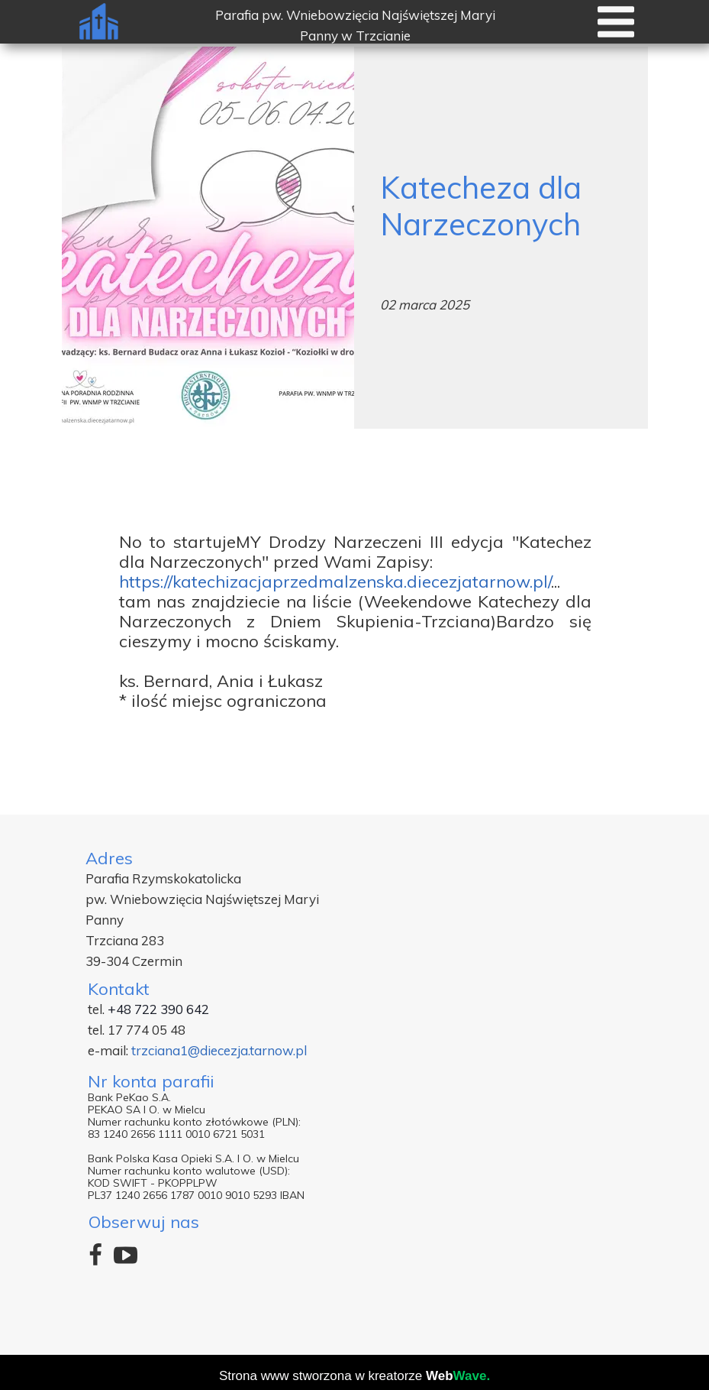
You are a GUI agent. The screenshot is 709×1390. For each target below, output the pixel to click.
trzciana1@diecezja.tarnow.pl (219, 1050)
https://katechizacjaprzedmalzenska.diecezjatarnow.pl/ (335, 581)
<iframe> (516, 1053)
